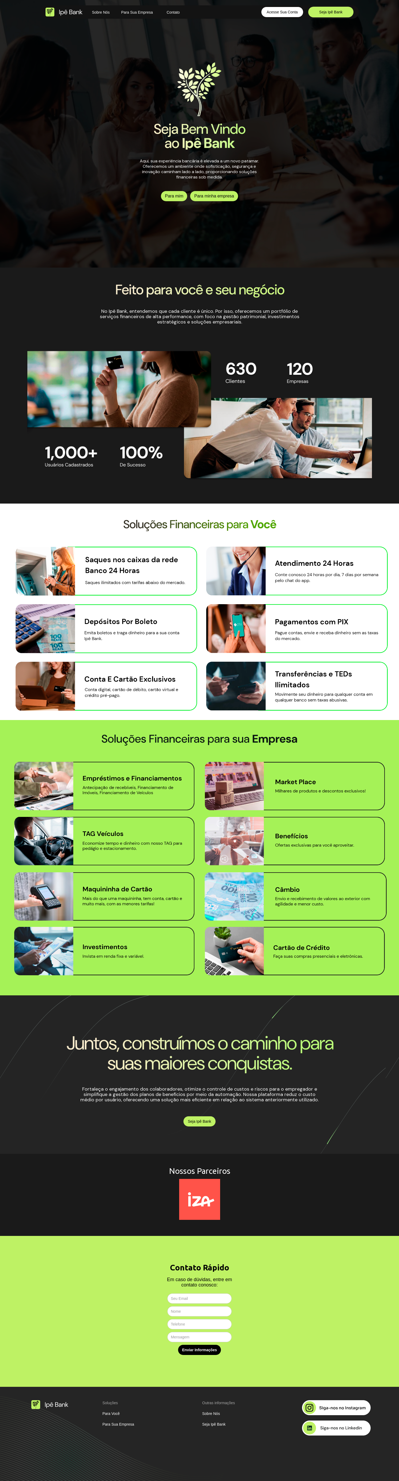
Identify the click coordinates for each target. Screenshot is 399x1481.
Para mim (174, 196)
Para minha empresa (214, 196)
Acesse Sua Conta (282, 12)
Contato (173, 12)
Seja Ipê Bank (330, 12)
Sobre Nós (101, 12)
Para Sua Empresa (137, 12)
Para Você (111, 1413)
